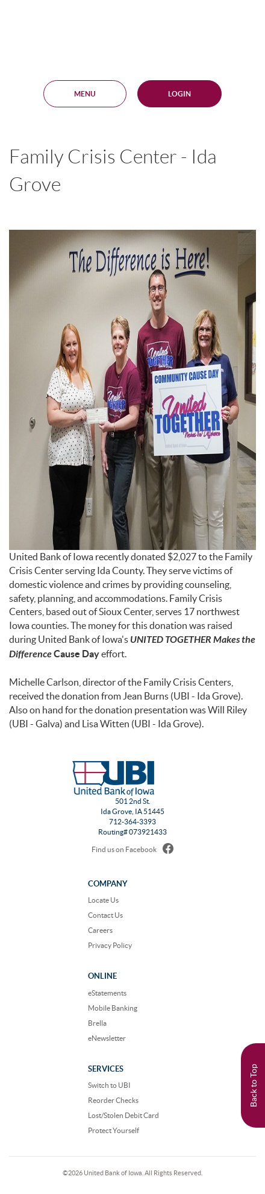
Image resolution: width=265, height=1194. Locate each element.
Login (179, 94)
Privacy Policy (110, 945)
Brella (97, 1023)
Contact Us (105, 915)
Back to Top (253, 1085)
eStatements (107, 993)
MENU (85, 94)
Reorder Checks (113, 1100)
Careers (100, 930)
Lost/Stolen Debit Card (123, 1115)
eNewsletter (107, 1038)
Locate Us (103, 900)
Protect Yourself (113, 1130)
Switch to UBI (109, 1085)
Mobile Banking (112, 1008)
